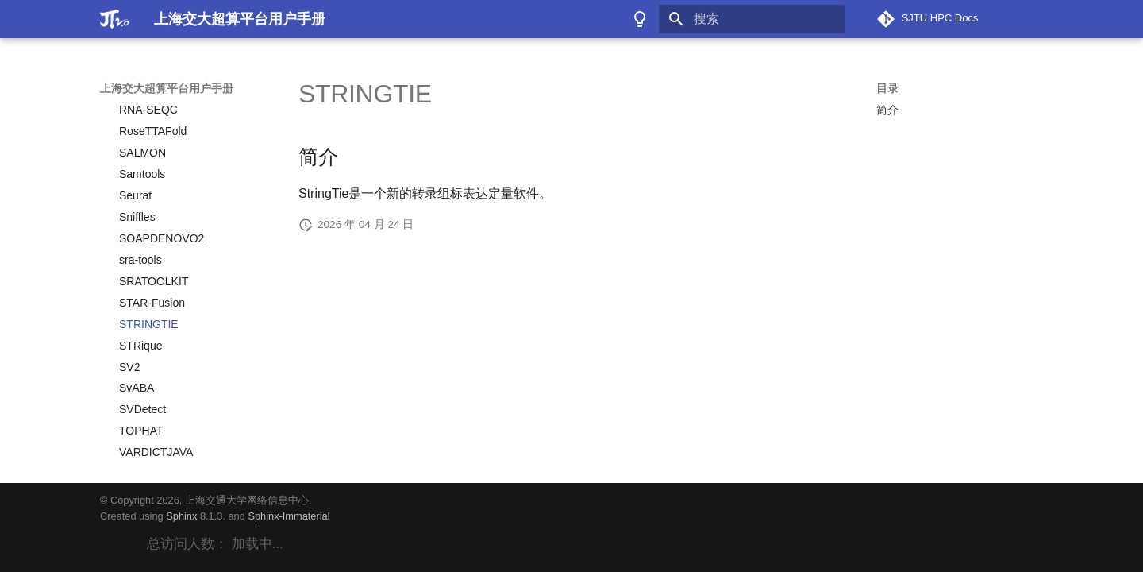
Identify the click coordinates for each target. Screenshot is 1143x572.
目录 (887, 88)
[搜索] (752, 19)
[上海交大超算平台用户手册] (114, 19)
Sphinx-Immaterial (288, 516)
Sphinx (181, 516)
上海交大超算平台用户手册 (166, 88)
